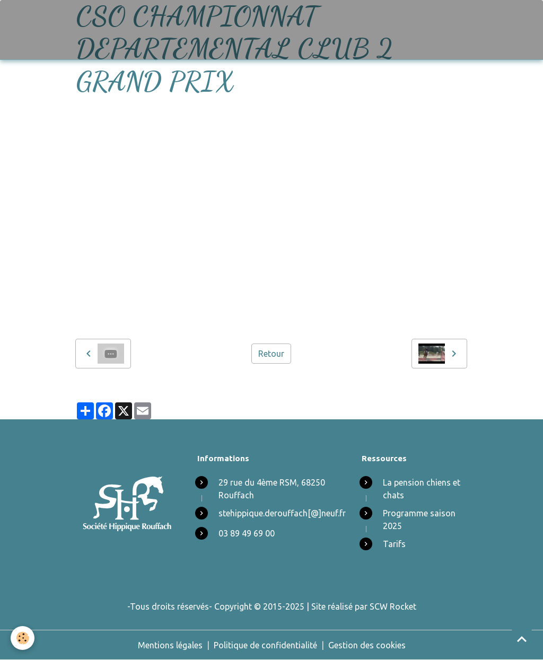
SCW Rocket (393, 606)
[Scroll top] (522, 639)
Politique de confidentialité (265, 645)
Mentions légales (170, 645)
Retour (271, 353)
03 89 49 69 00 (246, 533)
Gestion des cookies (367, 645)
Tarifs (394, 544)
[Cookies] (22, 638)
